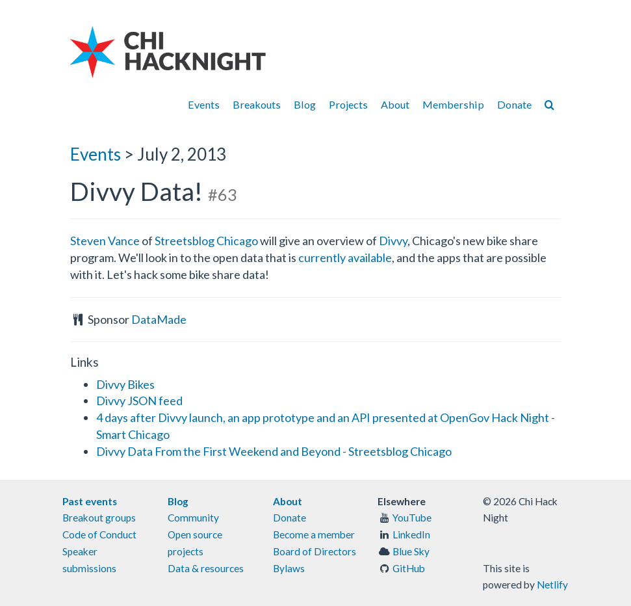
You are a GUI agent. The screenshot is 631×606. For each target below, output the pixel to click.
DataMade (159, 319)
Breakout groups (99, 517)
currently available (345, 257)
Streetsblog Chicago (206, 240)
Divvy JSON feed (139, 400)
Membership (453, 104)
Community (193, 517)
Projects (348, 104)
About (395, 104)
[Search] (549, 104)
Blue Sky (411, 551)
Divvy (393, 240)
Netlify (552, 584)
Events (204, 104)
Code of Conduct (99, 534)
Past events (89, 501)
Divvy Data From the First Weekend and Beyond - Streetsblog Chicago (274, 451)
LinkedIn (411, 534)
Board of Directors (314, 551)
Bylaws (289, 568)
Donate (514, 104)
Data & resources (206, 568)
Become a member (314, 534)
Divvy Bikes (125, 384)
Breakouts (257, 104)
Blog (305, 104)
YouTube (412, 517)
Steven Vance (105, 240)
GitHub (409, 568)
